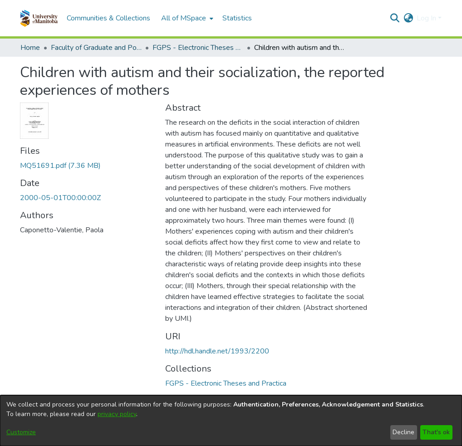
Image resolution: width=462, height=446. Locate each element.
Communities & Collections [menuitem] (108, 18)
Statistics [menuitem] (237, 18)
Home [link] (30, 48)
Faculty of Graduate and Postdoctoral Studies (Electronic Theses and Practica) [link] (96, 48)
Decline (403, 432)
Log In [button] (427, 18)
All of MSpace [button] (183, 18)
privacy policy (117, 414)
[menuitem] (186, 18)
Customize (21, 432)
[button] (39, 18)
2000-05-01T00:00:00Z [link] (60, 198)
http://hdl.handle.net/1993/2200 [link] (217, 351)
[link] (60, 166)
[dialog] (231, 420)
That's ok (436, 432)
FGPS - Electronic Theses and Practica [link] (197, 48)
